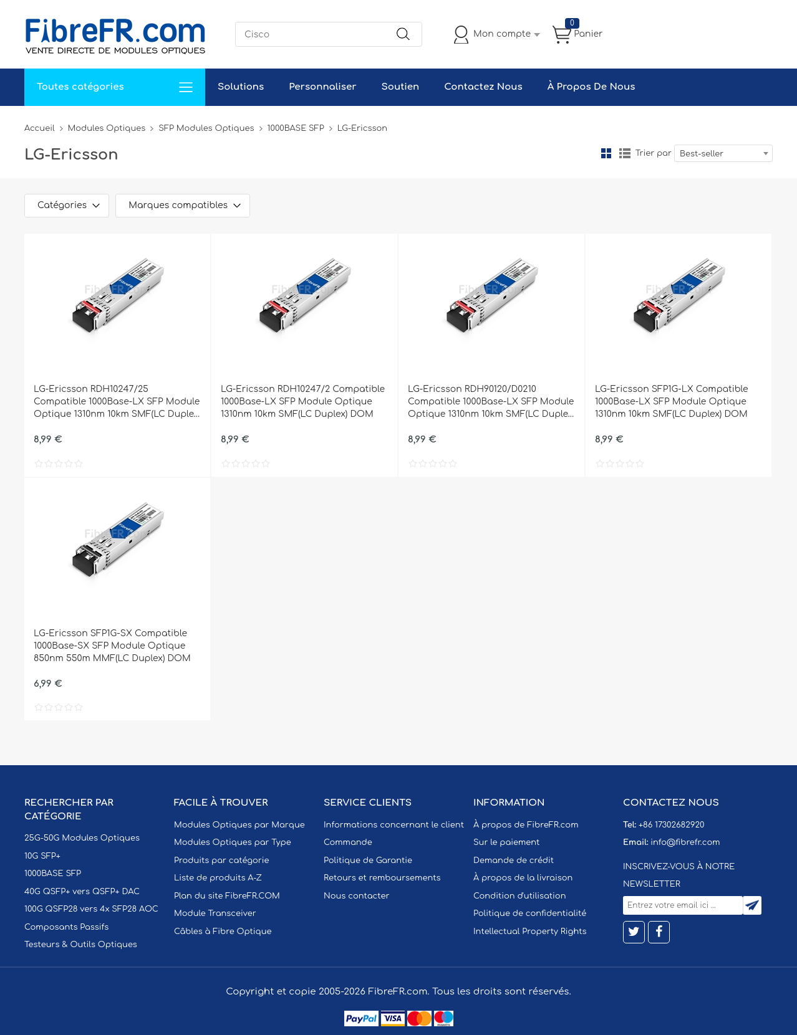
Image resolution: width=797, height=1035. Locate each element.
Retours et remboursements (382, 878)
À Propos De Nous (591, 87)
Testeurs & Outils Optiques (80, 944)
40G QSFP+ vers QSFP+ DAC (82, 891)
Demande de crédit (513, 860)
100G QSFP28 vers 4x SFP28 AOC (91, 909)
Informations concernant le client (394, 825)
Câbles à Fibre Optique (223, 931)
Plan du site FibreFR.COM (227, 896)
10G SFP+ (42, 856)
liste (624, 153)
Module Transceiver (215, 913)
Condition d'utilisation (519, 896)
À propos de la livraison (522, 878)
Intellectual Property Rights (529, 931)
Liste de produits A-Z (218, 878)
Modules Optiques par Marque (239, 825)
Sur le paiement (506, 842)
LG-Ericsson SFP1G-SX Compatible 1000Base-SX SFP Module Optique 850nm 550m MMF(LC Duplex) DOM (112, 646)
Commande (348, 842)
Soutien (401, 87)
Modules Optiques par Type (232, 842)
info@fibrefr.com (685, 842)
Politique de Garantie (368, 860)
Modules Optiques (107, 128)
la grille (606, 153)
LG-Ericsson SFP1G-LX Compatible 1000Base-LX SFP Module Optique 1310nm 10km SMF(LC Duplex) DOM (671, 401)
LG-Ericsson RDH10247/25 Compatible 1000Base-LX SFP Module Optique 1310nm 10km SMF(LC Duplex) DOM (117, 402)
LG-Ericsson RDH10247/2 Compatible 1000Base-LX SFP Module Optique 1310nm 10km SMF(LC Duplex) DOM (303, 401)
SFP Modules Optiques (206, 128)
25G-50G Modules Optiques (82, 838)
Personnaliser (322, 87)
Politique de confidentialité (529, 913)
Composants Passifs (66, 927)
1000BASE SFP (296, 128)
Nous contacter (356, 896)
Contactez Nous (483, 87)
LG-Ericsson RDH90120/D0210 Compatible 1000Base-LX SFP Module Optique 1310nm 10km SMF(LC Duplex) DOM (491, 402)
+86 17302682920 (671, 825)
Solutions (241, 87)
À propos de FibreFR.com (525, 825)
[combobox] (723, 153)
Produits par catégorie (221, 860)
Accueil (39, 128)
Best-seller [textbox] (701, 154)
